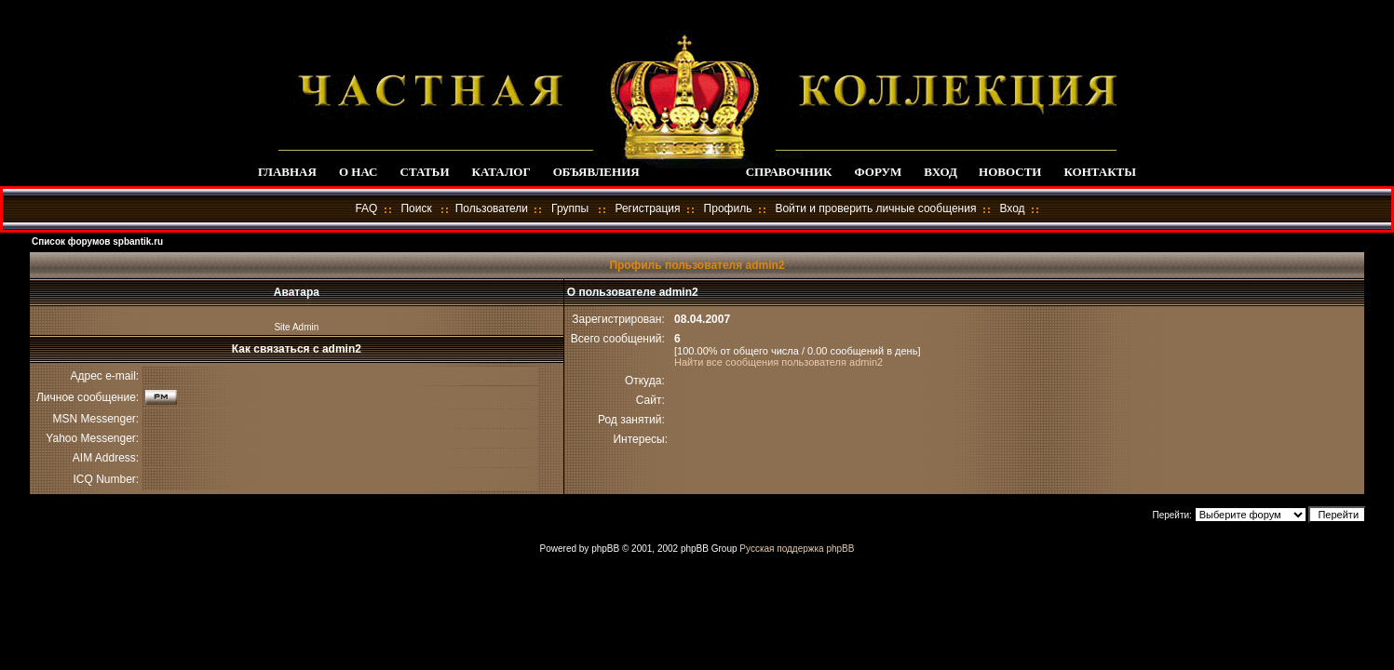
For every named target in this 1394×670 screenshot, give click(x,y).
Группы (570, 208)
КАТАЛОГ (501, 172)
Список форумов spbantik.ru (97, 241)
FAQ (366, 208)
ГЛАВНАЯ (287, 172)
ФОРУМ (877, 172)
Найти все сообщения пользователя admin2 (778, 362)
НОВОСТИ (1010, 172)
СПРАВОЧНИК (789, 172)
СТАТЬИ (425, 172)
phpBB (605, 548)
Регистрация (647, 208)
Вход (1011, 208)
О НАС (358, 172)
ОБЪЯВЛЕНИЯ (596, 172)
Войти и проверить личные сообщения (875, 208)
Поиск (415, 208)
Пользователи (491, 208)
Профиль (728, 208)
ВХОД (940, 172)
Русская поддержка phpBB (796, 548)
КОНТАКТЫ (1099, 172)
